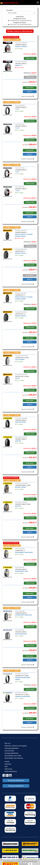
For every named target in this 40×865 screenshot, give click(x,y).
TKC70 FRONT (20, 359)
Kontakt (7, 761)
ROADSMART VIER (21, 571)
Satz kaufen (29, 87)
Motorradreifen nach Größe (13, 755)
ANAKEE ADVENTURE (22, 696)
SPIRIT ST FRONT (21, 46)
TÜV (8, 39)
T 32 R (17, 190)
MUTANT (18, 506)
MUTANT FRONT (20, 487)
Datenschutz (8, 769)
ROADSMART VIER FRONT (24, 552)
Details (29, 91)
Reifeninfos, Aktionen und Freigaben (16, 746)
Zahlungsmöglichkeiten (12, 748)
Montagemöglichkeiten (11, 753)
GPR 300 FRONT (20, 422)
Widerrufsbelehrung (11, 771)
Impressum (8, 764)
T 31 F (17, 109)
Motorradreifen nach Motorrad (14, 758)
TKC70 (17, 378)
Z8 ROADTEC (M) (20, 634)
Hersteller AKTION (11, 37)
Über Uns (7, 743)
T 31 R (17, 128)
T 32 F (17, 172)
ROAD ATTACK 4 (20, 253)
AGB (6, 766)
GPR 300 (18, 441)
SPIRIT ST (18, 65)
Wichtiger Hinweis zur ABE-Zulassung (19, 31)
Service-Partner (9, 751)
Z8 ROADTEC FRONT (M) (23, 615)
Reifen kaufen (30, 58)
